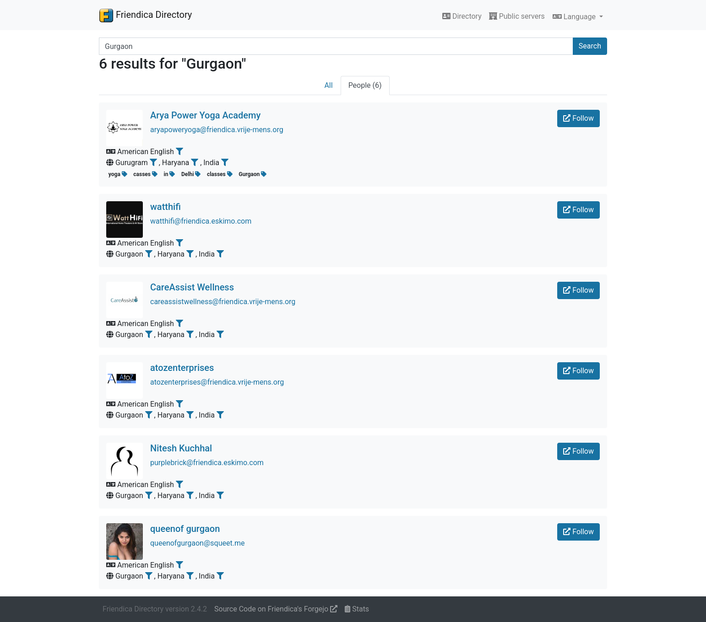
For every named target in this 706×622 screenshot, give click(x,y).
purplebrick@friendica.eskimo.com (207, 462)
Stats (357, 609)
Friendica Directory (145, 15)
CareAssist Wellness (192, 287)
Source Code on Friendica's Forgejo (275, 609)
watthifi (165, 206)
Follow (578, 118)
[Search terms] (336, 46)
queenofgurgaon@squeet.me (197, 543)
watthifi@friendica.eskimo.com (200, 221)
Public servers (517, 16)
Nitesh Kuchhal (181, 448)
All (328, 85)
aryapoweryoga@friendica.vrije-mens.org (216, 129)
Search (590, 46)
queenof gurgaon (185, 528)
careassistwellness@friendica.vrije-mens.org (222, 301)
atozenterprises (182, 367)
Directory (462, 16)
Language (575, 16)
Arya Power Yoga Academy (205, 115)
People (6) (365, 85)
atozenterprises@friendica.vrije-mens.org (217, 382)
